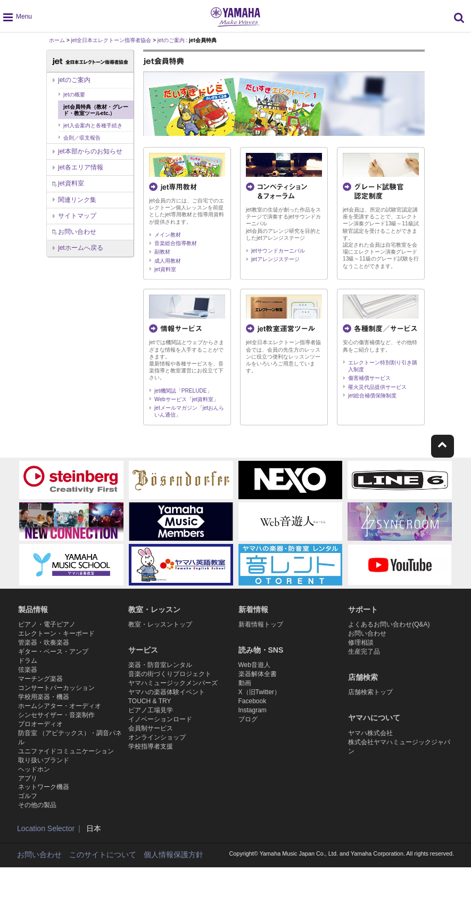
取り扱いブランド (43, 794)
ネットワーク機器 (43, 827)
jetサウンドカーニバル (278, 251)
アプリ (27, 816)
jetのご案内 (171, 40)
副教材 (162, 252)
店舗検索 (363, 686)
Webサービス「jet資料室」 (186, 399)
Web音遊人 (254, 669)
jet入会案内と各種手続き (92, 125)
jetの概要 (74, 94)
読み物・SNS (261, 652)
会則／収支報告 (82, 138)
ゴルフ (27, 839)
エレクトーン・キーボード (56, 637)
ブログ (248, 737)
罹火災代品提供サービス (377, 387)
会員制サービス (150, 746)
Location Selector (46, 873)
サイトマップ (77, 215)
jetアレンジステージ (275, 259)
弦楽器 (27, 683)
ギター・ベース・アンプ (53, 660)
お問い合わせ (77, 231)
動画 (244, 692)
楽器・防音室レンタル (160, 669)
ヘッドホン (34, 805)
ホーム (57, 40)
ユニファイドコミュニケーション (66, 782)
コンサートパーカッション (56, 705)
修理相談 (361, 649)
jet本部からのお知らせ (90, 151)
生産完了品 (364, 660)
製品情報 (33, 609)
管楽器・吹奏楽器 (43, 649)
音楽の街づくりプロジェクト (169, 681)
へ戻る (80, 247)
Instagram (252, 726)
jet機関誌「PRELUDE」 (183, 391)
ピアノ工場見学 (150, 723)
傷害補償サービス (369, 378)
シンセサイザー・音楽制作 (56, 739)
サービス (143, 652)
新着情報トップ (260, 626)
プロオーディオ (40, 750)
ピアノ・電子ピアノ (47, 626)
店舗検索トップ (370, 703)
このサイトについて (102, 900)
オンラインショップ (157, 757)
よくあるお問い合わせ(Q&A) (388, 626)
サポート (363, 609)
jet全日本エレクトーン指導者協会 (111, 40)
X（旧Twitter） (259, 703)
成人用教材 (167, 261)
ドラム (27, 672)
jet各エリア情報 (80, 167)
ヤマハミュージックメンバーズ (173, 692)
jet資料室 (165, 269)
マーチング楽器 (40, 694)
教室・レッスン (154, 609)
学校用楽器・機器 (43, 717)
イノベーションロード (160, 735)
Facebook (252, 714)
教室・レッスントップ (160, 626)
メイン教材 (167, 235)
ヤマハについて (374, 729)
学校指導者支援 (150, 768)
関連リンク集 (77, 200)
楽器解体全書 (257, 681)
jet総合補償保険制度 (372, 395)
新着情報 (253, 609)
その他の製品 (37, 850)
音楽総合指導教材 (175, 243)
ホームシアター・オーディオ (59, 728)
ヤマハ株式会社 (370, 746)
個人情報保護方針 (173, 900)
